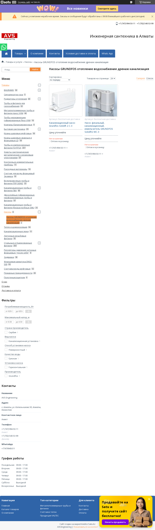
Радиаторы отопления (15, 98)
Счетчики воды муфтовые (17, 268)
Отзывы (6, 286)
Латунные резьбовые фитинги (15, 237)
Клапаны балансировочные (18, 124)
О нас (4, 281)
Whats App (107, 53)
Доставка (83, 509)
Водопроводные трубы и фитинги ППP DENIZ (16, 182)
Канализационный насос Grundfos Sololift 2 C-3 (62, 124)
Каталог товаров (10, 509)
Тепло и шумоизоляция (15, 227)
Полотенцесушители (14, 277)
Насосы (28, 62)
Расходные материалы (15, 169)
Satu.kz (91, 524)
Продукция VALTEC (49, 515)
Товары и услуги (14, 62)
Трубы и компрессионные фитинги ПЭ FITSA (17, 146)
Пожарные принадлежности (18, 273)
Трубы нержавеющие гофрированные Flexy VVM (17, 119)
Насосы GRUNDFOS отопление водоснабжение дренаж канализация (21, 220)
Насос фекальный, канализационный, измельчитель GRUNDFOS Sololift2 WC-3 (99, 127)
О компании (37, 53)
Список (149, 78)
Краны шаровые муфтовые (18, 133)
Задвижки (9, 257)
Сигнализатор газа (13, 94)
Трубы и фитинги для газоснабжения (14, 105)
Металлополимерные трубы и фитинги (55, 507)
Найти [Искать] (35, 69)
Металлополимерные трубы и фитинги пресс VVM (19, 112)
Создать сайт (24, 2)
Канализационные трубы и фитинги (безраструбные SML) (19, 206)
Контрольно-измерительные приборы (18, 163)
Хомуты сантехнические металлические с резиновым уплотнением (18, 155)
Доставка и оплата (11, 290)
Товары (19, 53)
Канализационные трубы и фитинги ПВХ (17, 189)
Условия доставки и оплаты (81, 53)
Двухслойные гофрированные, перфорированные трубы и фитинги (19, 198)
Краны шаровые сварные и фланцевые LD (18, 139)
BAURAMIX (9, 90)
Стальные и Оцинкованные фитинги (18, 244)
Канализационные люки (16, 231)
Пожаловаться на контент (86, 527)
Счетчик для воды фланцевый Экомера (19, 175)
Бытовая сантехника (14, 129)
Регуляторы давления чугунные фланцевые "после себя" (20, 251)
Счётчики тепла (48, 512)
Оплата (82, 512)
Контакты (54, 53)
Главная (6, 505)
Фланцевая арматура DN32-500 (18, 263)
